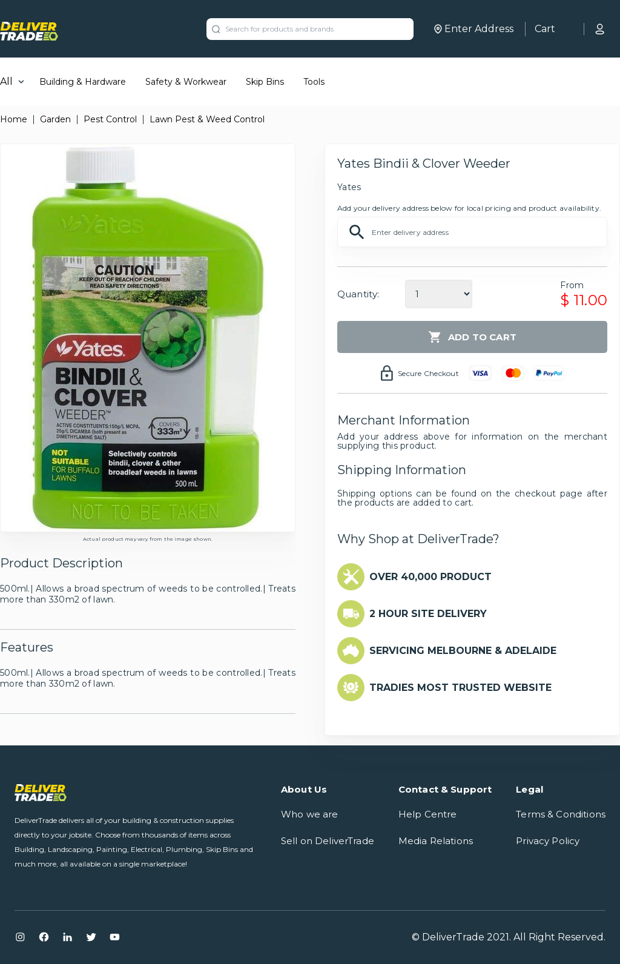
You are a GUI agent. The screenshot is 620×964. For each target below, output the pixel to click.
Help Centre (427, 814)
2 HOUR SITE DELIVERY (428, 613)
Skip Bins (265, 81)
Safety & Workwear (185, 81)
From (572, 285)
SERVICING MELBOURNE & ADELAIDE (462, 650)
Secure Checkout (428, 373)
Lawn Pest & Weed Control (207, 119)
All (6, 81)
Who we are (309, 814)
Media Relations (435, 841)
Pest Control (110, 119)
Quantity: (358, 294)
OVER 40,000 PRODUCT (430, 577)
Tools (314, 81)
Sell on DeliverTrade (327, 841)
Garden (55, 119)
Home (13, 119)
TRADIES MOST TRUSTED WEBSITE (460, 687)
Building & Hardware (82, 81)
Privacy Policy (547, 841)
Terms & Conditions (560, 814)
